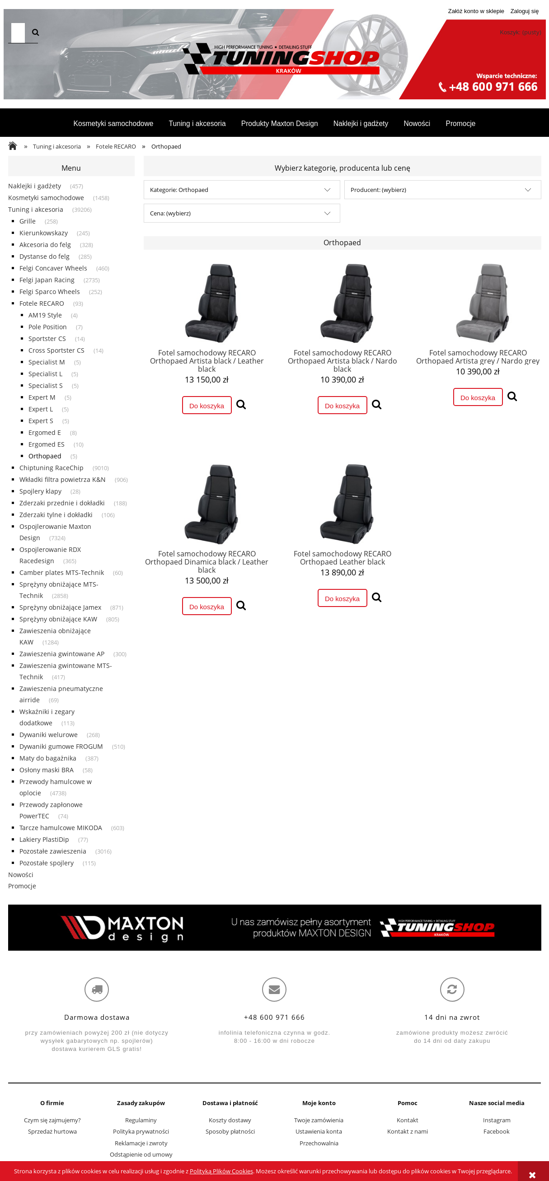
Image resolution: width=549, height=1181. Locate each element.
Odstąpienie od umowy (141, 1154)
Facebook (496, 1131)
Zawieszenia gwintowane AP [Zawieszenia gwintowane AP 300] (61, 653)
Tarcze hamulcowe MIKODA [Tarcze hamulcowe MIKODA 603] (60, 827)
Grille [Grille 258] (27, 221)
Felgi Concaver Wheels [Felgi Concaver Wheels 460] (53, 268)
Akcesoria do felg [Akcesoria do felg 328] (45, 244)
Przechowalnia (319, 1143)
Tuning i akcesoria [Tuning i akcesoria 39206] (35, 209)
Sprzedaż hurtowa (52, 1131)
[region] (274, 928)
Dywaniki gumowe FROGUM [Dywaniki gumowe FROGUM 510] (61, 746)
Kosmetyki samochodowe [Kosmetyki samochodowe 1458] (46, 197)
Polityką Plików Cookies (221, 1171)
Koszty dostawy (230, 1120)
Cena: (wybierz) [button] (170, 213)
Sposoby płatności (230, 1131)
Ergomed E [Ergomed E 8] (44, 432)
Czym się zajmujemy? (52, 1120)
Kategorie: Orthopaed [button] (179, 190)
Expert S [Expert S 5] (40, 420)
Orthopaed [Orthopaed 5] (44, 456)
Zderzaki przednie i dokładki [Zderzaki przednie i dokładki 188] (62, 503)
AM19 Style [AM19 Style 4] (45, 315)
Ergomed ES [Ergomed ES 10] (46, 444)
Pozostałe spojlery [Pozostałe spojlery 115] (46, 863)
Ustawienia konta (319, 1131)
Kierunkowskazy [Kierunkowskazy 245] (43, 233)
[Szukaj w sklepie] (18, 33)
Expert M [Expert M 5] (42, 397)
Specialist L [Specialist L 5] (45, 373)
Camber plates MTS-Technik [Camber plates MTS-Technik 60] (61, 572)
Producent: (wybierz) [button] (378, 190)
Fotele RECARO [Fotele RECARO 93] (41, 303)
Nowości (20, 874)
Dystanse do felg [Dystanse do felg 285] (44, 256)
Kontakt (407, 1120)
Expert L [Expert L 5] (40, 409)
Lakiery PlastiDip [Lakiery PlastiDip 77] (44, 839)
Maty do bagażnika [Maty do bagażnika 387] (47, 758)
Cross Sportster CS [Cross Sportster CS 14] (56, 350)
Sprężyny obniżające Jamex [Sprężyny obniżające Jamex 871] (60, 607)
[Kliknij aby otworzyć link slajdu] (274, 928)
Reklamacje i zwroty (141, 1143)
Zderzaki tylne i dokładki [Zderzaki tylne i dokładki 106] (56, 514)
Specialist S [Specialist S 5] (45, 385)
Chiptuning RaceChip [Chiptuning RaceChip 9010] (51, 467)
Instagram (497, 1120)
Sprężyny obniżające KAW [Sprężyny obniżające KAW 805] (58, 619)
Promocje (22, 886)
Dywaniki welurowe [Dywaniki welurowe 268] (48, 734)
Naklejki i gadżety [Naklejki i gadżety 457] (34, 186)
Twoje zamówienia (318, 1120)
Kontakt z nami (407, 1131)
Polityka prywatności (141, 1131)
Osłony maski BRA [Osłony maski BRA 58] (46, 770)
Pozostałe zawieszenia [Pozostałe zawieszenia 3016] (52, 851)
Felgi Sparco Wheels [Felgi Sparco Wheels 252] (49, 291)
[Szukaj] (35, 33)
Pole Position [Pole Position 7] (47, 326)
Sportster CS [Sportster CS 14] (47, 338)
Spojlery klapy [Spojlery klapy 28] (40, 491)
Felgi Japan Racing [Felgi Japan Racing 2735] (47, 279)
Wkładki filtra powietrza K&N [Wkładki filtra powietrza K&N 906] (62, 479)
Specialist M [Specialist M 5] (46, 362)
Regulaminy (141, 1120)
